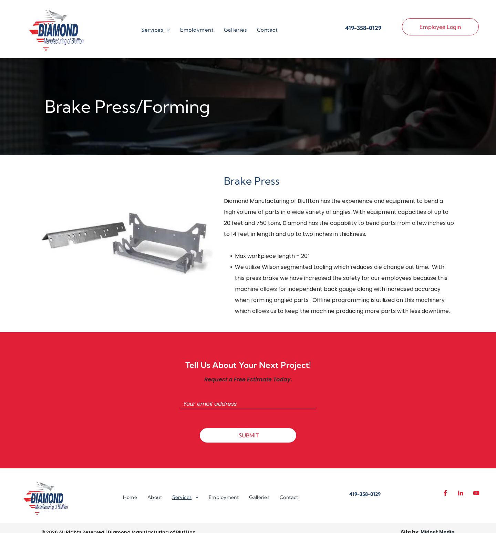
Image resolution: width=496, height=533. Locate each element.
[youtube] (476, 494)
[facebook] (445, 494)
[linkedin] (460, 494)
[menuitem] (155, 30)
